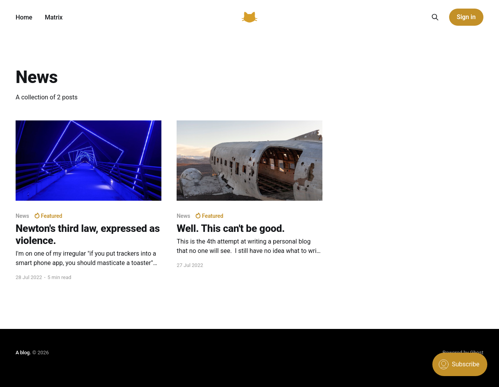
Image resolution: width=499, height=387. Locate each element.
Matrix (54, 17)
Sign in (466, 17)
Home (24, 17)
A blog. (23, 352)
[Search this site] (435, 17)
